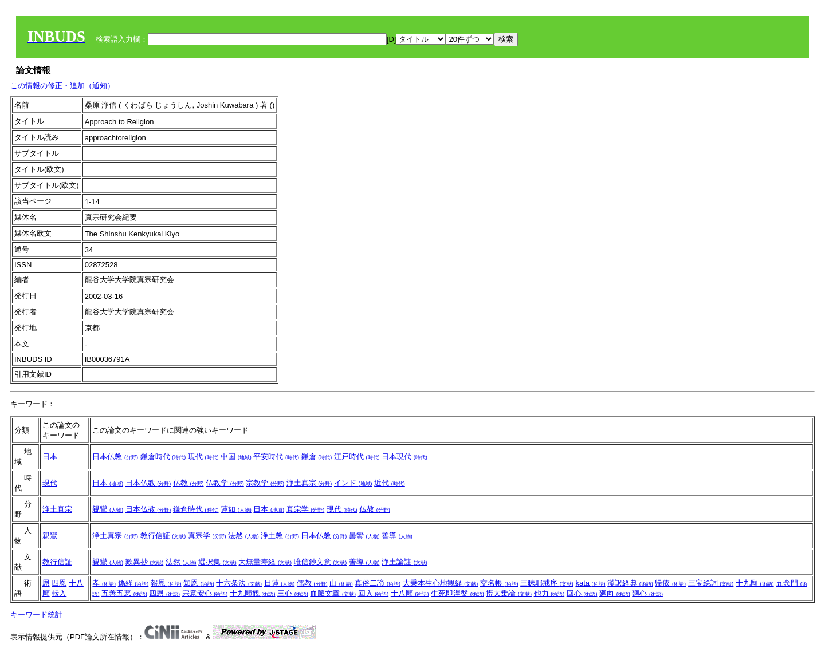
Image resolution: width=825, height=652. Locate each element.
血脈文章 (333, 593)
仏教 (188, 483)
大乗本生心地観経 (440, 583)
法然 (243, 535)
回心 (582, 593)
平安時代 (276, 456)
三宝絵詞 (711, 583)
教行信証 (163, 535)
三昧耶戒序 (546, 583)
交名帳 (499, 583)
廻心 (647, 593)
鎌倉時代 (163, 456)
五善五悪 (124, 593)
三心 (292, 593)
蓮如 (236, 509)
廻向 (614, 593)
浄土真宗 (309, 483)
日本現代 (404, 456)
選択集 (217, 562)
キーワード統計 (36, 614)
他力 (549, 593)
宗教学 (265, 483)
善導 (397, 535)
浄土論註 (404, 562)
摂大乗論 (509, 593)
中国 (236, 456)
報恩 (166, 583)
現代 (203, 456)
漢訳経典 (630, 583)
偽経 (133, 583)
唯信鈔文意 (320, 562)
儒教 (312, 583)
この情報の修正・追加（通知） (62, 85)
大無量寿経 (265, 562)
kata (590, 583)
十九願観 (253, 593)
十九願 (755, 583)
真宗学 (305, 509)
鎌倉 (316, 456)
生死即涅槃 (457, 593)
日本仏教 (115, 456)
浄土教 (280, 535)
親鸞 (107, 509)
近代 (389, 483)
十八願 (410, 593)
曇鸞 (364, 535)
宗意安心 (205, 593)
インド (353, 483)
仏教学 (225, 483)
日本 (49, 456)
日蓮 (279, 583)
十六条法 (239, 583)
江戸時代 (357, 456)
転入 (59, 593)
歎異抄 (144, 562)
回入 (373, 593)
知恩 (198, 583)
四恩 (59, 583)
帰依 (670, 583)
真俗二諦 (377, 583)
